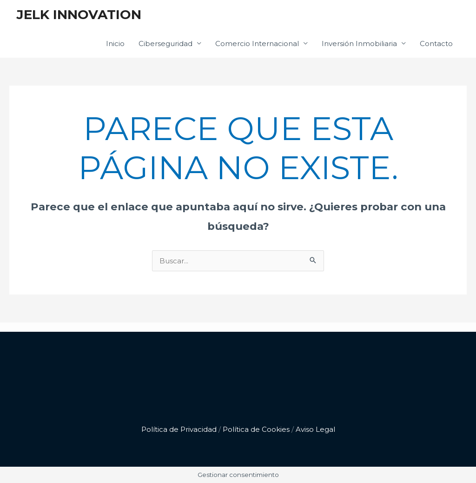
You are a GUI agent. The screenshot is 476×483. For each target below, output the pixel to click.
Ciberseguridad (165, 43)
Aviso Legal (315, 429)
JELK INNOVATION (78, 14)
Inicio (115, 43)
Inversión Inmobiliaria (359, 43)
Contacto (436, 43)
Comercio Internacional (257, 43)
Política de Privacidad (179, 429)
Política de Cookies (256, 429)
